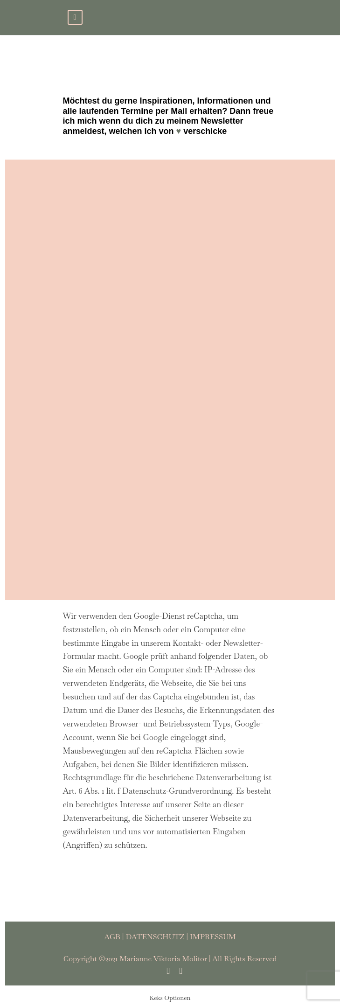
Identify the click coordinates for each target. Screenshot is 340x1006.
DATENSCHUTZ (154, 937)
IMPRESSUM (213, 937)
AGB (112, 937)
